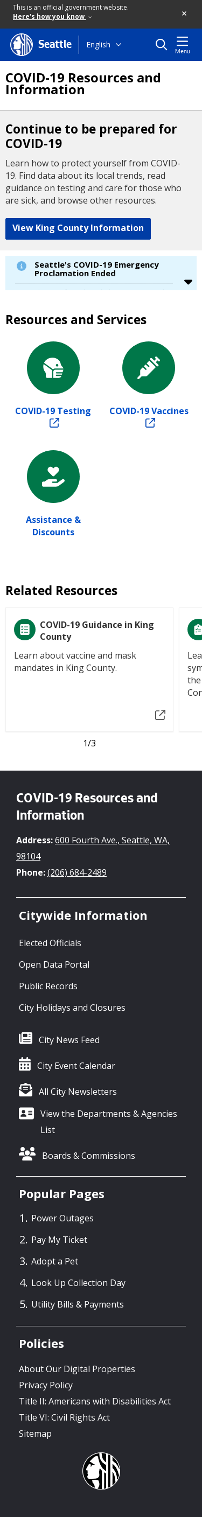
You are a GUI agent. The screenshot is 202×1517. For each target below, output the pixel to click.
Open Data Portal (54, 964)
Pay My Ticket (59, 1240)
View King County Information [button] (78, 228)
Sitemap (35, 1433)
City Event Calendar (76, 1066)
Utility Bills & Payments (77, 1304)
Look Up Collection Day (78, 1283)
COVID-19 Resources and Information (83, 83)
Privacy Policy (46, 1385)
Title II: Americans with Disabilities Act (95, 1401)
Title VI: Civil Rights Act (64, 1417)
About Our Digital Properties (77, 1369)
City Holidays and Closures (72, 1007)
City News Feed (69, 1040)
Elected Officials (50, 943)
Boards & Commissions (88, 1156)
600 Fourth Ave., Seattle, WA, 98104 (93, 848)
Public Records (48, 986)
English (98, 44)
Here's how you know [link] (52, 16)
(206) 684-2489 (77, 872)
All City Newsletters (78, 1091)
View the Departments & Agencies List (108, 1122)
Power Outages (62, 1218)
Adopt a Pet (54, 1261)
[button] (184, 14)
